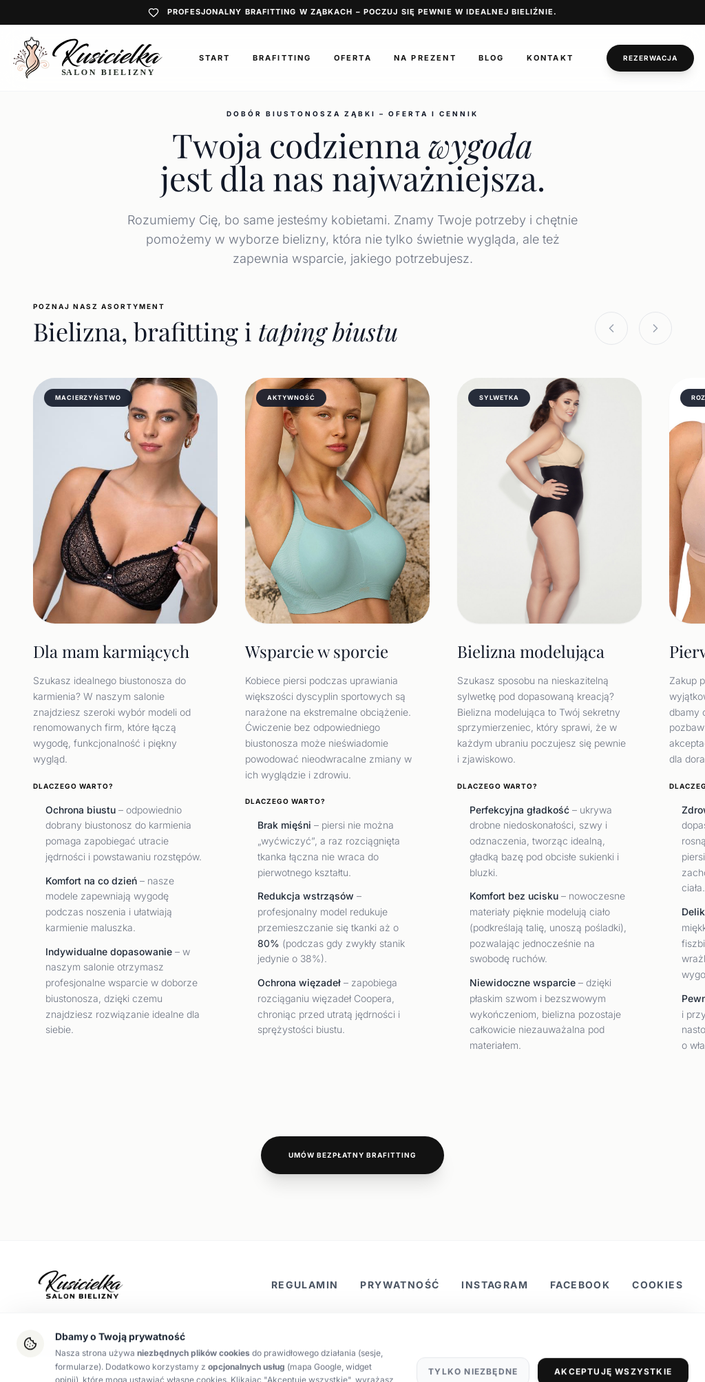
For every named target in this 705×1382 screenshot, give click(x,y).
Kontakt (550, 58)
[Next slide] (655, 328)
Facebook (580, 1284)
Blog (491, 58)
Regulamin (305, 1284)
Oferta (353, 58)
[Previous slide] (611, 328)
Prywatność (399, 1284)
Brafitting (282, 58)
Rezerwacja (650, 58)
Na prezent (425, 58)
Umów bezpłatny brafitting (352, 1155)
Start (215, 58)
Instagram (494, 1284)
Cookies (657, 1284)
